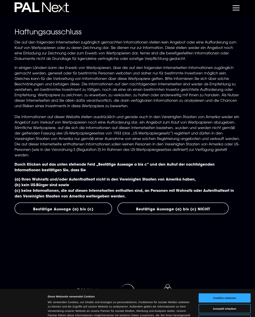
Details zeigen (193, 309)
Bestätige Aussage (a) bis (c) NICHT (173, 209)
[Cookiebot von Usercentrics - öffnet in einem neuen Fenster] (23, 310)
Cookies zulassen (224, 272)
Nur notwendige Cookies (225, 293)
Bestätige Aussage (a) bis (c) (63, 209)
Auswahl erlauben (224, 283)
